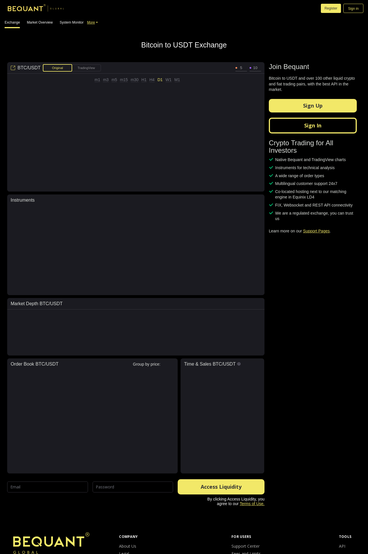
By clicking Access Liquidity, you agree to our (235, 501)
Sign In (312, 125)
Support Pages (316, 231)
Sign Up (313, 105)
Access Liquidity (221, 486)
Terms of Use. (252, 503)
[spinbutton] (241, 67)
